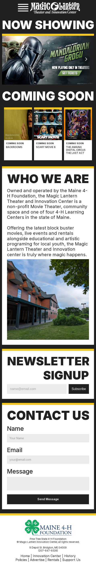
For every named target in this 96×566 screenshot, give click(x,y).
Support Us (71, 560)
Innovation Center (47, 556)
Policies (21, 560)
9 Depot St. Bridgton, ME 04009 (48, 547)
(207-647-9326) (48, 550)
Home (25, 556)
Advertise (37, 560)
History (70, 556)
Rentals (53, 560)
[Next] (86, 59)
